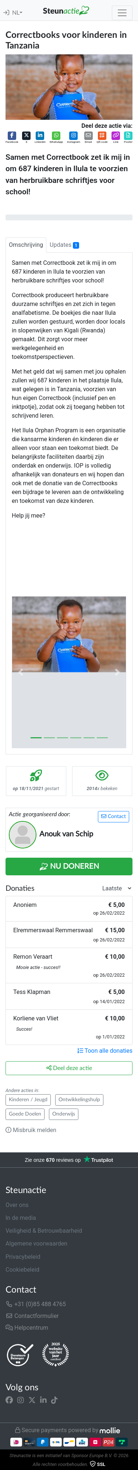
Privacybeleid (23, 1256)
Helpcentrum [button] (27, 1327)
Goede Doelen (25, 1114)
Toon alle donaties (104, 1050)
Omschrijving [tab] (26, 244)
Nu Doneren (69, 866)
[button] (12, 137)
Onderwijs (63, 1114)
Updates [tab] (64, 245)
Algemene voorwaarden (36, 1243)
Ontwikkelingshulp (79, 1099)
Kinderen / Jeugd (28, 1099)
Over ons (17, 1204)
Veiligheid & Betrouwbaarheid (44, 1230)
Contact (113, 816)
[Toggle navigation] (122, 13)
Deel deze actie (69, 1068)
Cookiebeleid (22, 1269)
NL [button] (16, 13)
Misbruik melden (31, 1130)
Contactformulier (32, 1315)
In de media (21, 1217)
